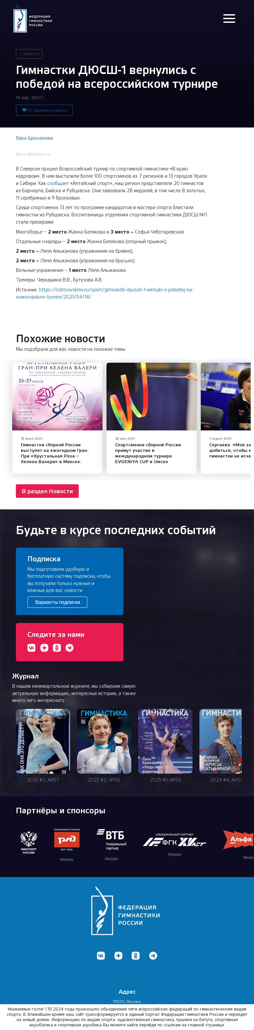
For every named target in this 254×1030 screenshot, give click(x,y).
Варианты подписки (57, 602)
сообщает (58, 183)
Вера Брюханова (34, 138)
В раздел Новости (47, 491)
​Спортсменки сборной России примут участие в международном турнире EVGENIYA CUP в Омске (148, 453)
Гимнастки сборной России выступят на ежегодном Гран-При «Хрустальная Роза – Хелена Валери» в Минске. (55, 453)
